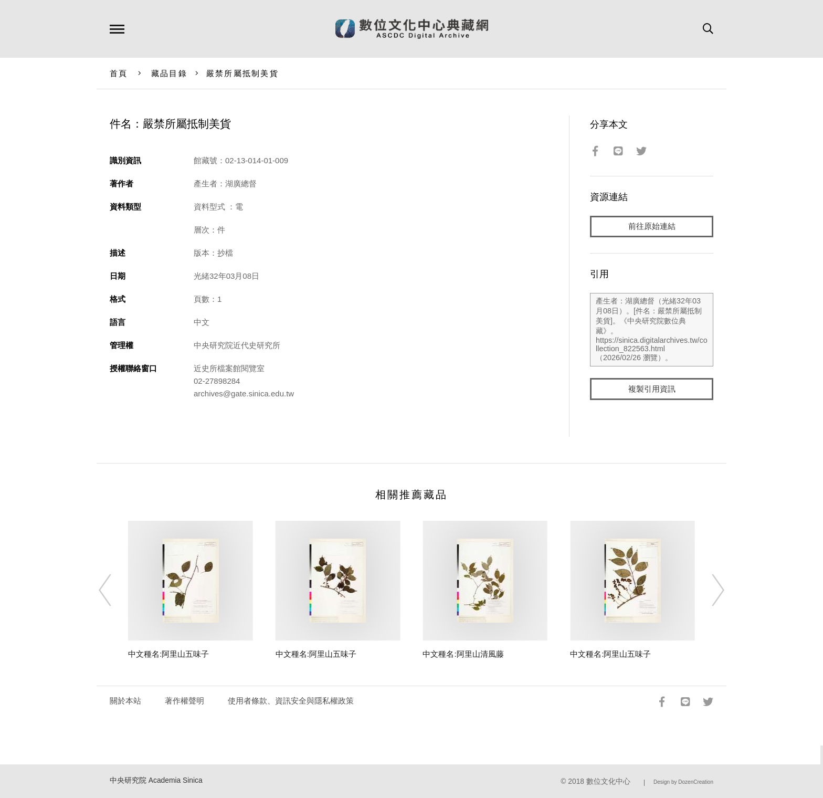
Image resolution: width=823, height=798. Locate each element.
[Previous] (114, 590)
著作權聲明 (184, 700)
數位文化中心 (608, 781)
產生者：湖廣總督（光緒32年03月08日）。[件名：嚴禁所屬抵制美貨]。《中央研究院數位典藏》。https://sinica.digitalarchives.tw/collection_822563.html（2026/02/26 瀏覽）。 (651, 330)
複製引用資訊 (652, 389)
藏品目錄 (169, 73)
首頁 (119, 73)
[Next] (708, 590)
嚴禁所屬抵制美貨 (242, 73)
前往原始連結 (652, 226)
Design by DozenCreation (683, 782)
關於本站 (125, 700)
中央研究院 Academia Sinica (156, 780)
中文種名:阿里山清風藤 (463, 653)
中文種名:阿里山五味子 (168, 653)
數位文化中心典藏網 (411, 29)
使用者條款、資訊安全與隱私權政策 (291, 700)
